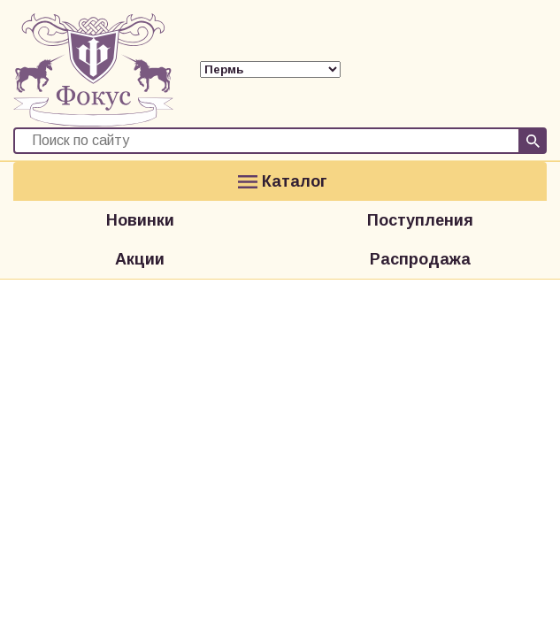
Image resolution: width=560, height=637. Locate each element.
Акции (140, 259)
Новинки (140, 220)
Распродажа (420, 259)
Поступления (420, 220)
